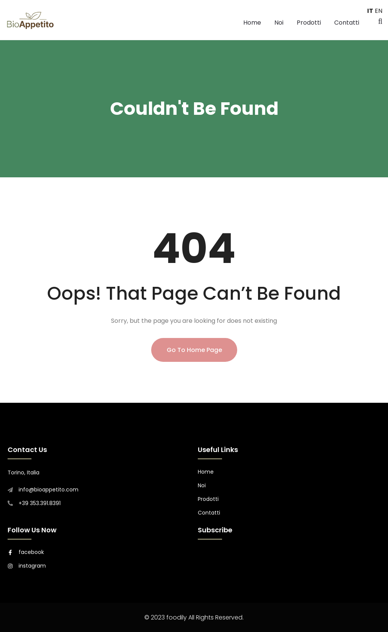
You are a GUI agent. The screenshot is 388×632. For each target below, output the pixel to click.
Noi (278, 22)
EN (378, 10)
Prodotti (309, 22)
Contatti (346, 22)
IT (370, 10)
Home (252, 22)
